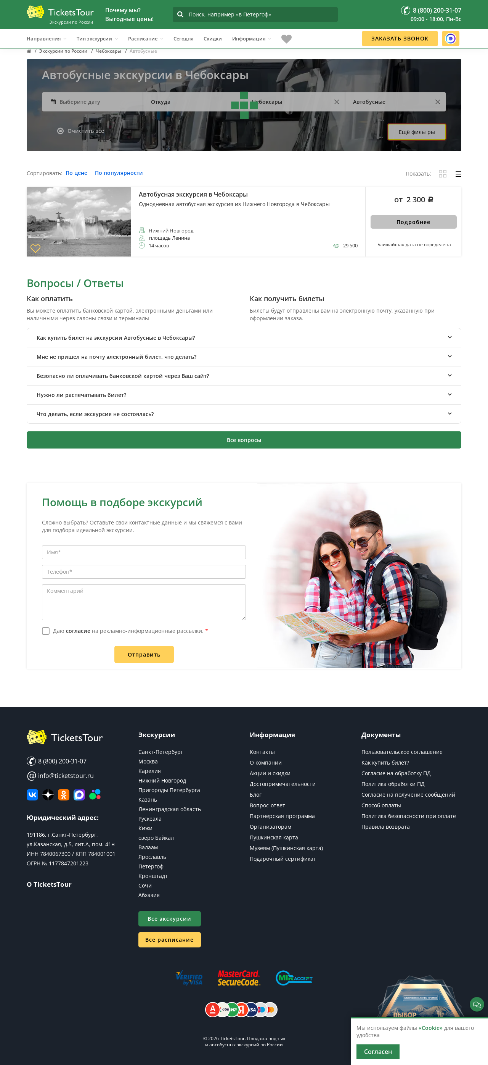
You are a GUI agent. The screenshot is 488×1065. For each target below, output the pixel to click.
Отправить (144, 654)
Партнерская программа (282, 816)
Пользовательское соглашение (402, 751)
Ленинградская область (169, 809)
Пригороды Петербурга (169, 790)
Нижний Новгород (162, 780)
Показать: (418, 174)
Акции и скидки (270, 773)
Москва (148, 761)
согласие (78, 630)
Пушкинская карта (274, 837)
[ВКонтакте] (32, 794)
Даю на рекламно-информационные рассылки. (130, 630)
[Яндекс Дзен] (48, 794)
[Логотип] (60, 9)
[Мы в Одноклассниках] (63, 794)
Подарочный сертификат (283, 858)
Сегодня (183, 34)
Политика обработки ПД (393, 783)
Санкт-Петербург (160, 751)
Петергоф (151, 866)
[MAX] (79, 794)
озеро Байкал (156, 837)
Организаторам (270, 826)
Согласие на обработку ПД (396, 773)
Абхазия (149, 895)
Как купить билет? (385, 762)
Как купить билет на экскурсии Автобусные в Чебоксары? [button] (116, 337)
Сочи (145, 885)
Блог (256, 794)
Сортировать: (45, 173)
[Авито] (95, 794)
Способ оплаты (381, 805)
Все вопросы (244, 440)
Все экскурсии (169, 918)
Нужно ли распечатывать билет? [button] (81, 395)
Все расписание (169, 939)
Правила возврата (385, 826)
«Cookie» (431, 1027)
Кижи (145, 828)
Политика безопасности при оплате (408, 816)
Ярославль (152, 856)
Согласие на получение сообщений (408, 794)
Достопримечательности (283, 783)
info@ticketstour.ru (60, 775)
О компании (266, 762)
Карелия (149, 771)
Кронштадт (153, 875)
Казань (147, 799)
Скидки (213, 34)
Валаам (148, 847)
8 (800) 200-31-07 (57, 761)
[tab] (244, 337)
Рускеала (150, 818)
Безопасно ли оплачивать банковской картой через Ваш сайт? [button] (123, 375)
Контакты (262, 751)
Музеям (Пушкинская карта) (286, 848)
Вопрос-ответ (267, 805)
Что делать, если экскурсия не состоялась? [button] (95, 414)
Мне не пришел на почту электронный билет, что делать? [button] (116, 356)
